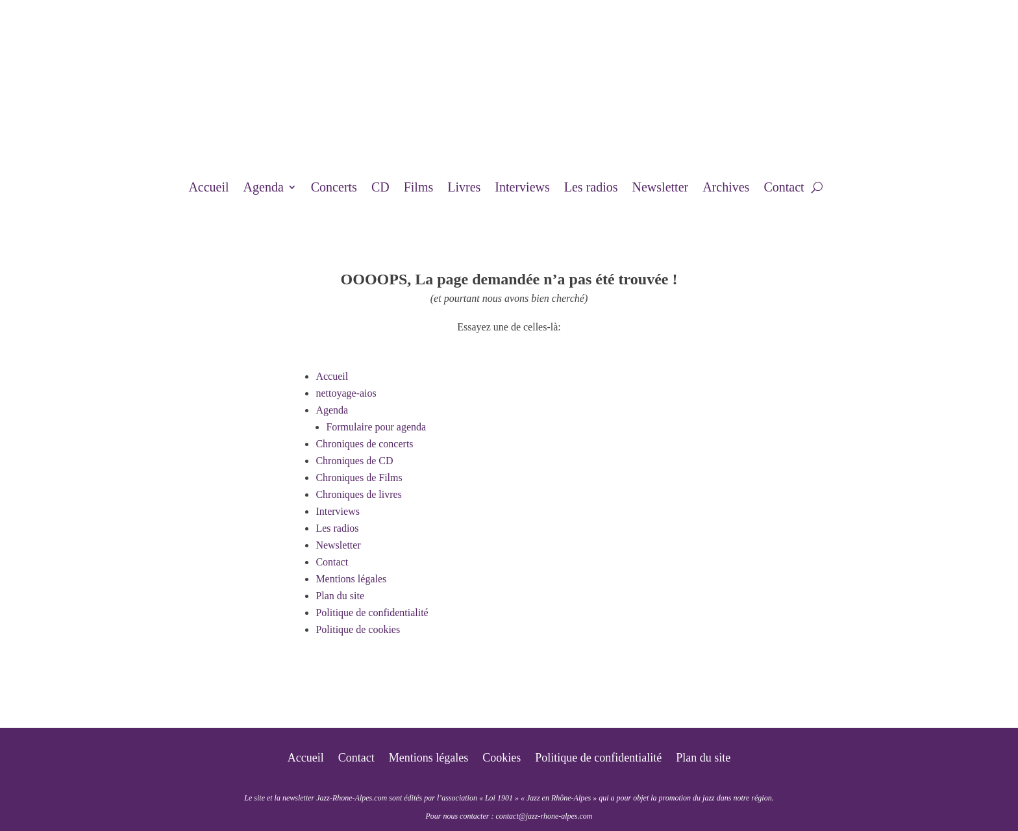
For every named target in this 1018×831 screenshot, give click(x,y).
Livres (463, 188)
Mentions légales (351, 578)
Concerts (334, 188)
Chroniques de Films (359, 477)
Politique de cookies (358, 629)
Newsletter (660, 188)
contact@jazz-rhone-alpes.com (543, 816)
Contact (784, 188)
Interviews (522, 188)
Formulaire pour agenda (376, 426)
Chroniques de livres (358, 494)
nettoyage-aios (346, 393)
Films (419, 188)
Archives (725, 188)
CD (380, 188)
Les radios (591, 188)
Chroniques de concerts (364, 443)
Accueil (208, 188)
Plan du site (340, 595)
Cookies (501, 758)
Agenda (263, 188)
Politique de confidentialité (372, 612)
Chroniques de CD (354, 460)
